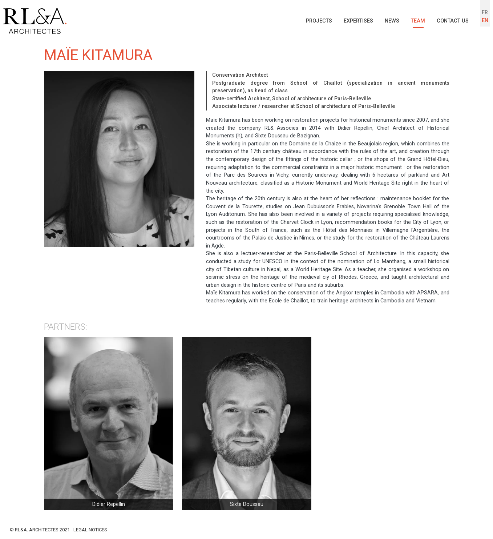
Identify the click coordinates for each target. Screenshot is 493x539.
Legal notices (90, 529)
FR (485, 12)
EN (485, 20)
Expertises (358, 21)
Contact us (453, 21)
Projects (319, 21)
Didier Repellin (108, 504)
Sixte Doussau (246, 504)
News (392, 21)
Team (418, 21)
